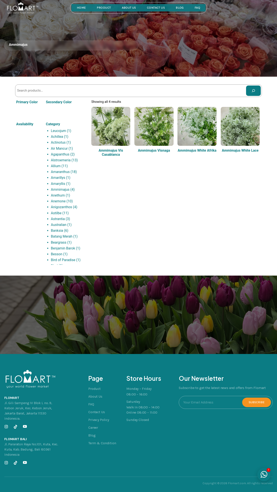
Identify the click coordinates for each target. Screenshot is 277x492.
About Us (129, 8)
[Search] (253, 91)
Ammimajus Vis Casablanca (111, 152)
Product (104, 8)
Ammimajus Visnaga (154, 150)
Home (81, 8)
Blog (180, 8)
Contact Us (156, 8)
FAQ (197, 8)
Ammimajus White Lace (240, 150)
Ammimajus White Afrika (197, 150)
